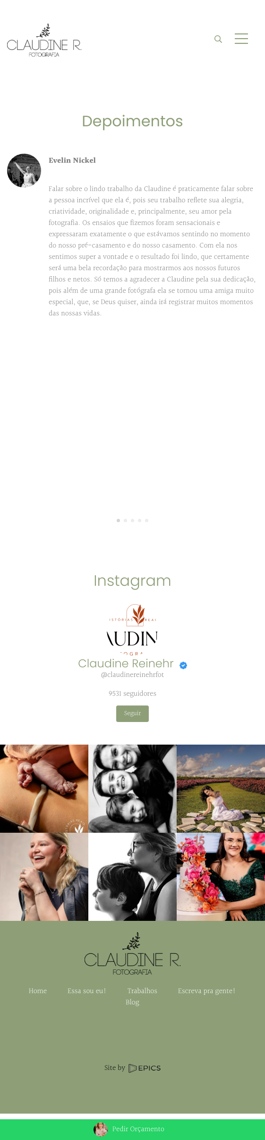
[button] (118, 521)
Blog (132, 1003)
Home (38, 991)
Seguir (132, 713)
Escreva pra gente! (207, 991)
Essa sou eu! (87, 991)
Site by (132, 1068)
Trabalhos (142, 991)
